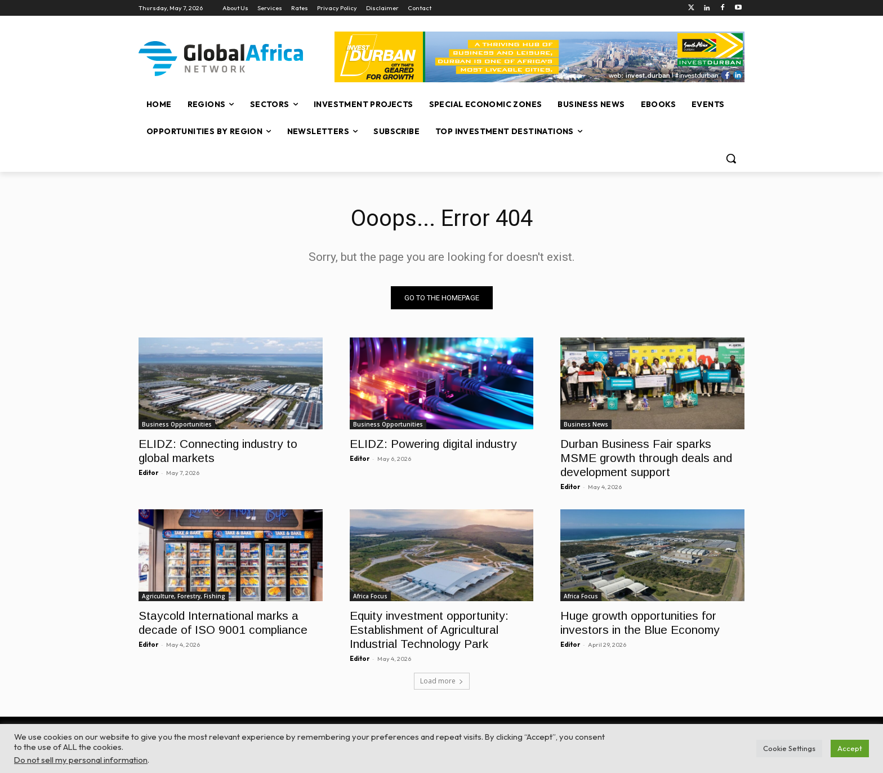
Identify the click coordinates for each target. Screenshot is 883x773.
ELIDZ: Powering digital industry (433, 443)
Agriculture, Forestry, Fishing (183, 597)
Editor (148, 473)
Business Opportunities (177, 424)
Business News (586, 424)
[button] (730, 158)
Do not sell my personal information (81, 759)
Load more (441, 681)
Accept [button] (849, 748)
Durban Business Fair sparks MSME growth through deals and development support (646, 457)
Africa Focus (370, 597)
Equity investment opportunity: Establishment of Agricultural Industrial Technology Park (429, 630)
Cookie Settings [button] (789, 748)
